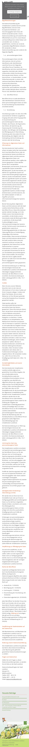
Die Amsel (4, 699)
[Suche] (15, 723)
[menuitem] (17, 744)
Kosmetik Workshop (6, 710)
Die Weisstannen (5, 702)
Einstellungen (14, 16)
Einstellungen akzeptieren (14, 11)
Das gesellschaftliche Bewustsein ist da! (10, 696)
